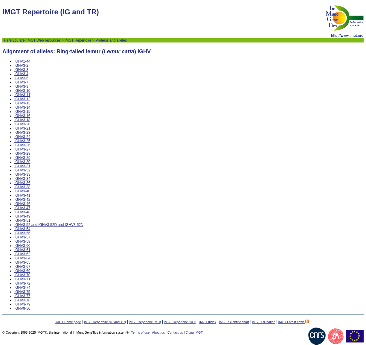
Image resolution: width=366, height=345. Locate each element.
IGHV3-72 (22, 283)
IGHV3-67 (22, 267)
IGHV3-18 (22, 120)
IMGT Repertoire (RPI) (180, 322)
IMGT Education (263, 322)
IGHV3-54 (22, 229)
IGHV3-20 (22, 124)
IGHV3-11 (22, 95)
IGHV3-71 (22, 279)
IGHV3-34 (22, 179)
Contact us (175, 332)
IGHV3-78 (22, 300)
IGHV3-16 (22, 116)
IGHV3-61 (22, 250)
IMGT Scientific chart (234, 322)
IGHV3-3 (21, 70)
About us (158, 332)
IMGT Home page (68, 322)
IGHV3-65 (22, 262)
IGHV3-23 (22, 132)
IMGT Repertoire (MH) (145, 322)
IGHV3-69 (22, 271)
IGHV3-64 (22, 258)
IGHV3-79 (22, 304)
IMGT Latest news (293, 322)
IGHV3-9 (21, 86)
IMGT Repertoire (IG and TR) (105, 322)
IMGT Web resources (44, 40)
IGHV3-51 (22, 220)
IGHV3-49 (22, 216)
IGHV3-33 (22, 174)
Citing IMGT (194, 332)
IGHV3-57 (22, 237)
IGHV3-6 (21, 78)
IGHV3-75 (22, 292)
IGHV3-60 (22, 246)
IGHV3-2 (21, 65)
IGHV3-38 (22, 187)
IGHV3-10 (22, 91)
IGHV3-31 (22, 166)
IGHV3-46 (22, 204)
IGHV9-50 (22, 308)
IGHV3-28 (22, 153)
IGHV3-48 (22, 212)
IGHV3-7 (21, 82)
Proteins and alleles (111, 40)
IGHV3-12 (22, 99)
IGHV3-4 (21, 74)
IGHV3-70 (22, 275)
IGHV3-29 (22, 158)
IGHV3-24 (22, 137)
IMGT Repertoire (78, 40)
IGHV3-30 (22, 162)
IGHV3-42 (22, 199)
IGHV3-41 (22, 195)
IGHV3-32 (22, 170)
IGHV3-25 (22, 141)
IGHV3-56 (22, 233)
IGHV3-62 (22, 254)
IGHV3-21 (22, 128)
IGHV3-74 (22, 287)
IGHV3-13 (22, 103)
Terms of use (140, 332)
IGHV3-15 (22, 112)
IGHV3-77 (22, 296)
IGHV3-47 (22, 208)
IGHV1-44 (22, 61)
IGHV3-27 (22, 149)
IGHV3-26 (22, 145)
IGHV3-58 (22, 241)
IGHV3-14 (22, 107)
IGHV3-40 (22, 191)
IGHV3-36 (22, 183)
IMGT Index (207, 322)
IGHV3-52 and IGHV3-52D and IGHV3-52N (48, 225)
